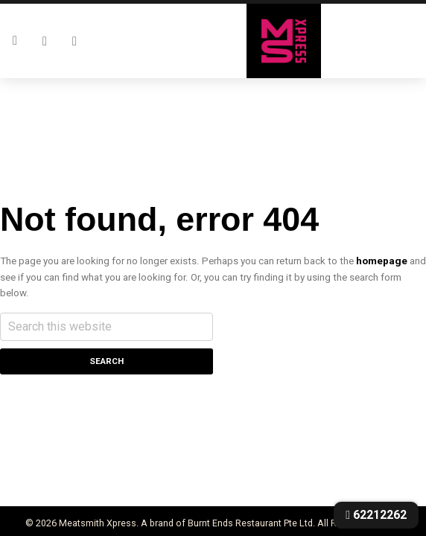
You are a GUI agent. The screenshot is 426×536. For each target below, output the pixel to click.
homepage (381, 261)
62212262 (376, 515)
